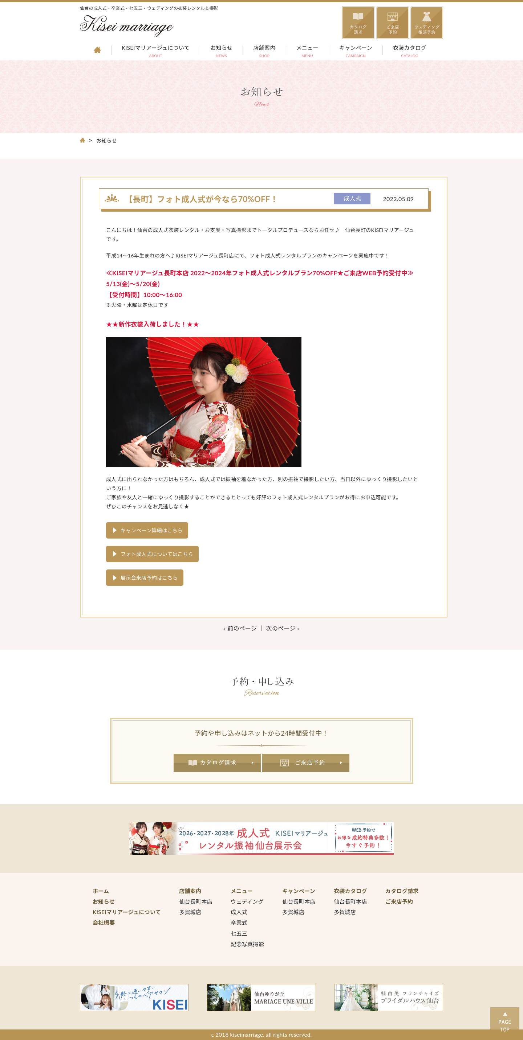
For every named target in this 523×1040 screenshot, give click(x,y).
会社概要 (104, 922)
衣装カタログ (409, 52)
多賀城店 (190, 912)
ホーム (101, 891)
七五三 (239, 933)
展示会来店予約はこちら (149, 578)
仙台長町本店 (195, 901)
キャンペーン (355, 52)
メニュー (307, 52)
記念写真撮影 (247, 944)
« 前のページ (240, 628)
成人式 (239, 912)
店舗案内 (264, 52)
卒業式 (239, 922)
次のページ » (283, 628)
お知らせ (221, 52)
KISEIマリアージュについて (156, 52)
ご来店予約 (306, 763)
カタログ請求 (217, 763)
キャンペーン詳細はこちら (152, 530)
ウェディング (247, 901)
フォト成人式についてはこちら (157, 554)
